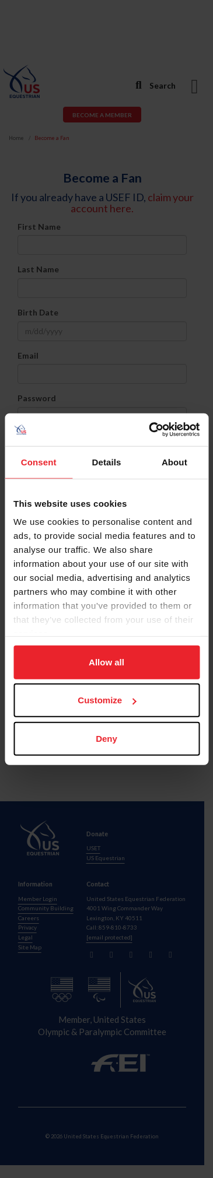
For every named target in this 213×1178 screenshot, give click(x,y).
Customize (107, 700)
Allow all (106, 662)
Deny (106, 738)
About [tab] (174, 462)
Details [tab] (106, 462)
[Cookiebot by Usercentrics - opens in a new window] (151, 429)
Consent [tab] (39, 462)
